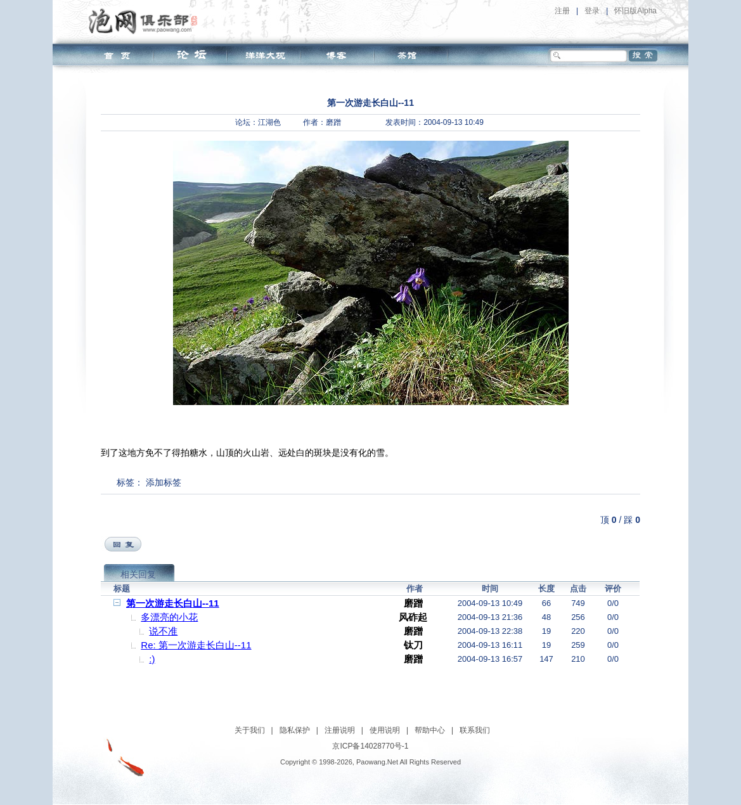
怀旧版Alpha (635, 10)
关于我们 (250, 730)
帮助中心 (430, 730)
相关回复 (138, 574)
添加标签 (163, 482)
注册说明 (340, 730)
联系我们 (475, 730)
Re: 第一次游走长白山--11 (196, 645)
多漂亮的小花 (169, 617)
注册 (562, 10)
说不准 (163, 631)
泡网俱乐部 (146, 20)
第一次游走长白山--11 (172, 603)
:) (152, 659)
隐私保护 (295, 730)
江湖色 (269, 122)
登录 (592, 10)
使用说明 (385, 730)
